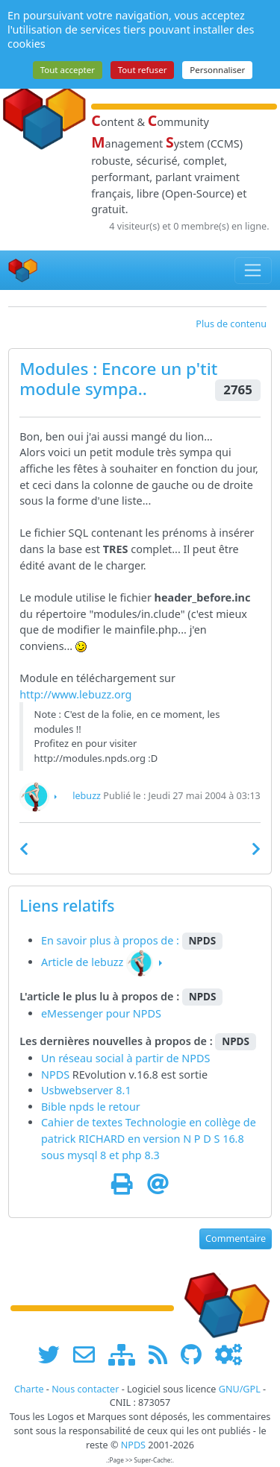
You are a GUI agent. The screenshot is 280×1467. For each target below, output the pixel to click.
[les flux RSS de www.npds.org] (163, 1354)
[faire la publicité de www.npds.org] (89, 1354)
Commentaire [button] (235, 1238)
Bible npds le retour (90, 1107)
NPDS (195, 1058)
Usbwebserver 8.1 (86, 1090)
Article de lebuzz (82, 962)
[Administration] (228, 1354)
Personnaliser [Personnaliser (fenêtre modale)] (217, 69)
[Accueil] (23, 270)
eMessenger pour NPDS (101, 1013)
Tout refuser (142, 69)
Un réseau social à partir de (111, 1058)
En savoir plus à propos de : (111, 940)
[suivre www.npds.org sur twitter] (54, 1354)
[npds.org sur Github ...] (196, 1354)
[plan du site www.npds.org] (127, 1354)
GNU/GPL (240, 1389)
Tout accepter (67, 69)
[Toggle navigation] (253, 270)
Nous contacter (85, 1389)
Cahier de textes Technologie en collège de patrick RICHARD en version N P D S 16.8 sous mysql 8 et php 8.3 (148, 1138)
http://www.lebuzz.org (75, 694)
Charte (29, 1389)
